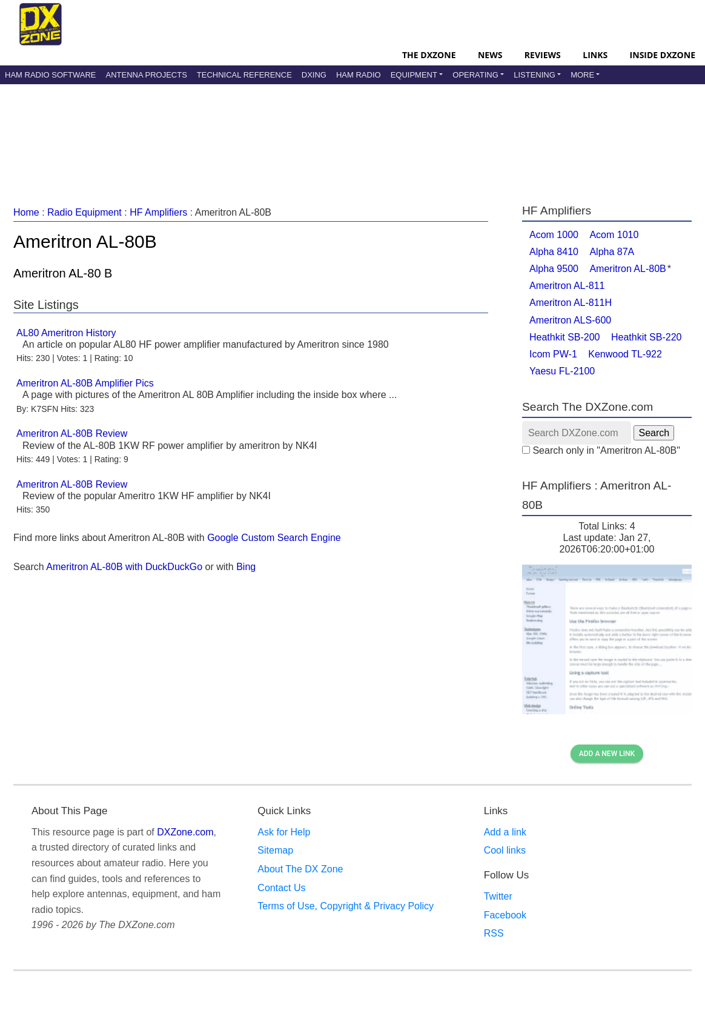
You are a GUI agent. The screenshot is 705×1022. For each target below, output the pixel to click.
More (582, 74)
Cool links (505, 850)
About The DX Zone (300, 869)
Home (26, 212)
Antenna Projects (146, 74)
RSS (494, 933)
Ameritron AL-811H (570, 302)
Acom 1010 (613, 235)
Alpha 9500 (553, 269)
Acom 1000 (553, 235)
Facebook (505, 915)
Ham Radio (358, 74)
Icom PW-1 (553, 354)
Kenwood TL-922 (625, 354)
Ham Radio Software (50, 74)
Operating (475, 74)
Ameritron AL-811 (567, 285)
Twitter (498, 896)
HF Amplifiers (158, 212)
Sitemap (275, 850)
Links (595, 55)
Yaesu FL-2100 (562, 371)
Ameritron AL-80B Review (71, 433)
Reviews (543, 55)
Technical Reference (244, 74)
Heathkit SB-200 (564, 337)
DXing (314, 74)
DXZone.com (185, 832)
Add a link (505, 832)
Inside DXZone (662, 55)
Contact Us (281, 888)
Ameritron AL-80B (627, 269)
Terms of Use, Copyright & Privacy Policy (345, 906)
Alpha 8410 (553, 252)
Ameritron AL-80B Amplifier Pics (85, 383)
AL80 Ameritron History (66, 333)
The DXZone (428, 55)
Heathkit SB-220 (646, 337)
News (490, 55)
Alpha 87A (611, 252)
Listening (534, 74)
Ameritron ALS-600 (570, 320)
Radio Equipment (84, 212)
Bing (246, 567)
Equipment (414, 74)
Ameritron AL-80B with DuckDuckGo (124, 567)
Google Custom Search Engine (274, 538)
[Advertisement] (352, 129)
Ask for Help (283, 832)
